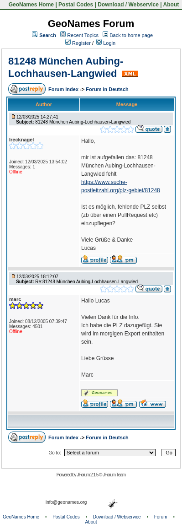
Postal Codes (75, 4)
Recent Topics (83, 35)
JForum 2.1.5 (88, 474)
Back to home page (131, 35)
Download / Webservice (128, 4)
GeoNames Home (30, 4)
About (171, 4)
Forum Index (64, 89)
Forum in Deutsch (107, 89)
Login (105, 43)
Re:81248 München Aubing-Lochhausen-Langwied (86, 281)
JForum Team (114, 474)
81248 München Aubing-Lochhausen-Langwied (65, 67)
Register (78, 43)
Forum (160, 516)
